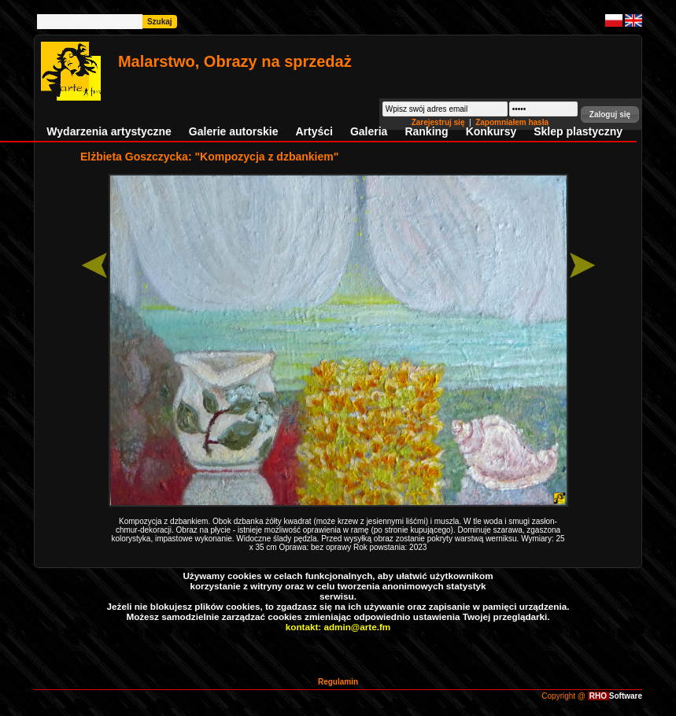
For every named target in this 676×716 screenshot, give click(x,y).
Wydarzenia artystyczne (108, 131)
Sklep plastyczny (578, 131)
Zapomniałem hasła (512, 122)
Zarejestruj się (439, 122)
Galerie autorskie (234, 131)
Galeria (368, 131)
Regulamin (338, 681)
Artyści (313, 131)
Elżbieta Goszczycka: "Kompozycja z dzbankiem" (209, 156)
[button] (610, 114)
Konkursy (491, 131)
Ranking (426, 131)
